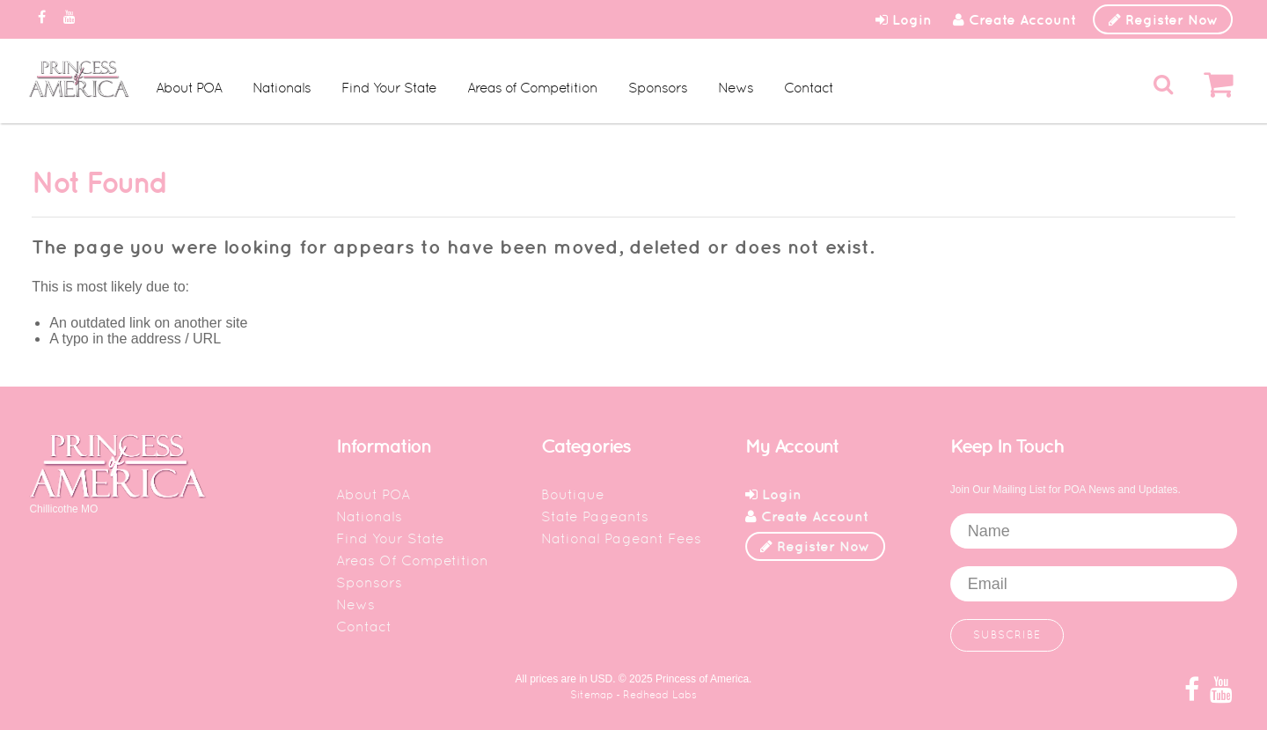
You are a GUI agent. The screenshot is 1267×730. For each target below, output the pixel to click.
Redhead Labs (660, 695)
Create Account (1014, 19)
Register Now (1164, 19)
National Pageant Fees (621, 538)
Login (903, 19)
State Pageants (594, 516)
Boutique (572, 494)
